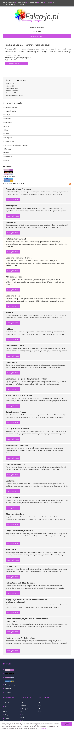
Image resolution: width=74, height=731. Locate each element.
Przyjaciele (8, 715)
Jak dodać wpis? (5, 709)
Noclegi (7, 115)
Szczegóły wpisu (13, 64)
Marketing (7, 119)
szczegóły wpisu (13, 199)
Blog (6, 130)
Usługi (6, 126)
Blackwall (8, 689)
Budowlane (8, 122)
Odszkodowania (10, 111)
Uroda (6, 153)
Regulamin (37, 32)
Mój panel (21, 4)
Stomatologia (9, 141)
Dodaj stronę (37, 36)
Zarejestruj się (11, 4)
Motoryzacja (8, 157)
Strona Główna (37, 28)
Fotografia (8, 138)
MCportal (8, 692)
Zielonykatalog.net (11, 685)
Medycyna (8, 149)
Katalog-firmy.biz (10, 176)
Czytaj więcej (42, 728)
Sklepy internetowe (11, 107)
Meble (6, 160)
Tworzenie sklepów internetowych (16, 145)
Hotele (6, 134)
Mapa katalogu (6, 720)
